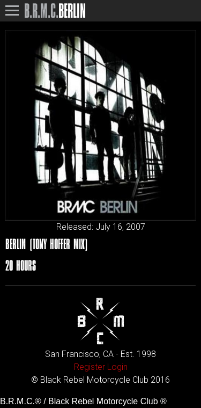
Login (117, 367)
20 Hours (20, 265)
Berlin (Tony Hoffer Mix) (46, 244)
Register (89, 367)
